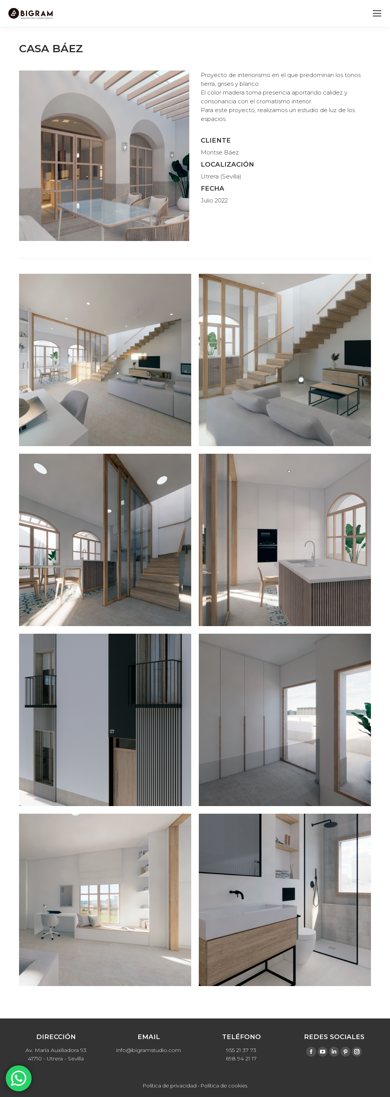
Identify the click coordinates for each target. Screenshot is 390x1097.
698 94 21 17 (241, 1058)
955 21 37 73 (241, 1050)
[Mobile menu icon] (377, 13)
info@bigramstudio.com (148, 1050)
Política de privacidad (170, 1086)
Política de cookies (224, 1086)
